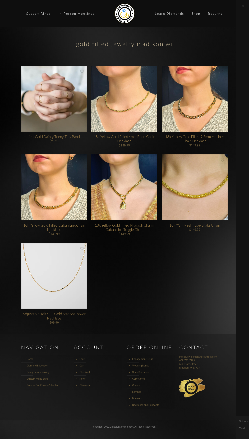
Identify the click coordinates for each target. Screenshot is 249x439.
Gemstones (138, 378)
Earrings (136, 391)
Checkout (85, 372)
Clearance (85, 385)
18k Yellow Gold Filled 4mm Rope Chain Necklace (124, 138)
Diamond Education (37, 365)
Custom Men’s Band (37, 378)
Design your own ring (38, 372)
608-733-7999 (187, 360)
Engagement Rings (142, 359)
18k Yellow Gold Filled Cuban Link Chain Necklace (54, 227)
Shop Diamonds (141, 372)
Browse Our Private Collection (43, 385)
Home (30, 359)
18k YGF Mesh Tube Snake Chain (194, 225)
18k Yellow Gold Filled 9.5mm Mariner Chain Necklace (194, 138)
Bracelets (137, 398)
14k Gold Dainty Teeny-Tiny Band (54, 136)
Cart (82, 365)
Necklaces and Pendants (145, 405)
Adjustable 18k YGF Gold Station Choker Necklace (54, 316)
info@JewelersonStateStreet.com (198, 356)
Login (82, 359)
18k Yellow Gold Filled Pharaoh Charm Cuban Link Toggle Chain (124, 227)
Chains (136, 385)
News (83, 378)
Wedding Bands (140, 365)
